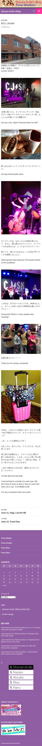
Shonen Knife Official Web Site (16, 609)
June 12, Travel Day (21, 520)
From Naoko (6, 538)
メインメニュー (39, 11)
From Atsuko (6, 543)
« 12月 (4, 585)
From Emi (4, 20)
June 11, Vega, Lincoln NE (21, 511)
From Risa (5, 548)
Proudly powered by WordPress (10, 743)
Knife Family (7, 614)
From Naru (5, 553)
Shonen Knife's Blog (11, 11)
